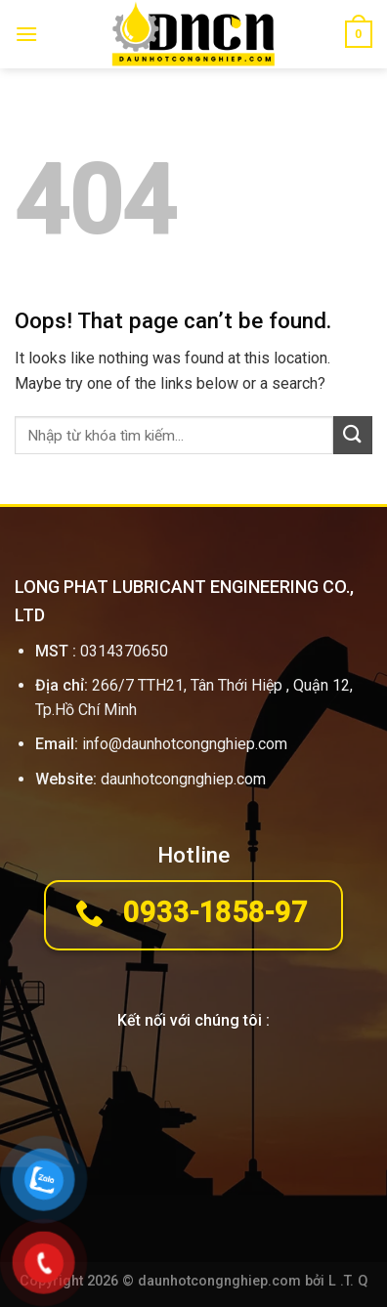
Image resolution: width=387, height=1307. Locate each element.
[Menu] (26, 34)
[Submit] (352, 435)
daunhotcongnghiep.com (183, 779)
